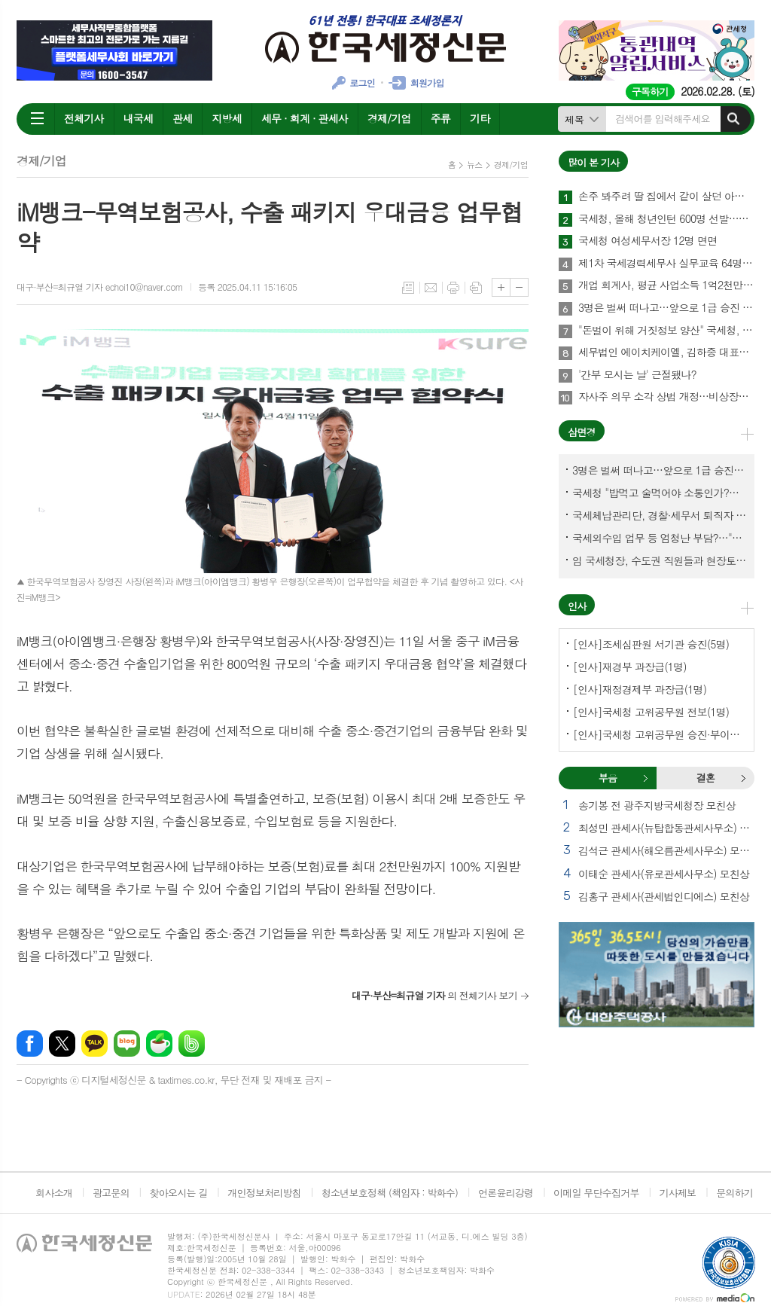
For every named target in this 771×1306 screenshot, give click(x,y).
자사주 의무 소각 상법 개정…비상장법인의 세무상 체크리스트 (666, 396)
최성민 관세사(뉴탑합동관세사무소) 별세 (666, 828)
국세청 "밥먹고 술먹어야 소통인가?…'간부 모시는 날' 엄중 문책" (659, 492)
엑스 (62, 1043)
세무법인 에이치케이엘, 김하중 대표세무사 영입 (666, 352)
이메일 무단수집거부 (596, 1192)
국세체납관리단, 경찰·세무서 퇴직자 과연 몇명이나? (659, 515)
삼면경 (582, 432)
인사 (577, 606)
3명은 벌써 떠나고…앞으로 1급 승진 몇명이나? (666, 308)
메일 (430, 287)
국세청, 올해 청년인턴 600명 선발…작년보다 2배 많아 (666, 219)
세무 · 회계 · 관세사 (304, 118)
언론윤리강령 (505, 1192)
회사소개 (53, 1192)
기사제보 (677, 1192)
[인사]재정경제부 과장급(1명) (639, 689)
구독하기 (650, 91)
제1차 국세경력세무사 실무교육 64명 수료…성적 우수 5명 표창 (666, 263)
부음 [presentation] (608, 777)
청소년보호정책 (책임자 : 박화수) (390, 1192)
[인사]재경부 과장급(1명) (630, 666)
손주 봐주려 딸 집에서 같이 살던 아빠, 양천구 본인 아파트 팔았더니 (666, 196)
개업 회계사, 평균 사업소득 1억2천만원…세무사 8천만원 (666, 285)
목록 (408, 287)
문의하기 (734, 1192)
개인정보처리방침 (264, 1192)
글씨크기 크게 (501, 287)
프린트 (453, 287)
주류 (440, 118)
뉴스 (475, 164)
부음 (645, 778)
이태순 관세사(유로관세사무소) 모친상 (663, 873)
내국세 (138, 118)
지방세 (226, 118)
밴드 (191, 1043)
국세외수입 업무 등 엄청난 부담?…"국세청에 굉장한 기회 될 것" (659, 537)
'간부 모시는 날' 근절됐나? (637, 375)
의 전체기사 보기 (434, 995)
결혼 (743, 778)
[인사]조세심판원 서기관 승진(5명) (651, 643)
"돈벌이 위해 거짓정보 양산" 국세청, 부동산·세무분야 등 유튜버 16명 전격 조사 (666, 330)
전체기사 (84, 118)
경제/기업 (389, 118)
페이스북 (30, 1043)
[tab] (608, 778)
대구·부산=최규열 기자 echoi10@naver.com (100, 286)
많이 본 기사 (593, 162)
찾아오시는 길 (179, 1192)
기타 (479, 118)
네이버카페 (159, 1043)
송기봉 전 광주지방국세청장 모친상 (657, 805)
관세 (182, 118)
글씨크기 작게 (519, 287)
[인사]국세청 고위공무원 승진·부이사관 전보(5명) (659, 734)
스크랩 (475, 287)
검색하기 (733, 119)
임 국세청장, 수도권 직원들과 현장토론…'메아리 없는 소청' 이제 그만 (659, 560)
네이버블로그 (127, 1043)
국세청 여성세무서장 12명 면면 (647, 241)
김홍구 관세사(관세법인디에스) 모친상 (663, 896)
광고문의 (111, 1192)
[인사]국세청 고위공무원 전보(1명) (651, 711)
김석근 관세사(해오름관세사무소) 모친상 (666, 850)
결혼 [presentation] (705, 777)
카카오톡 (94, 1043)
